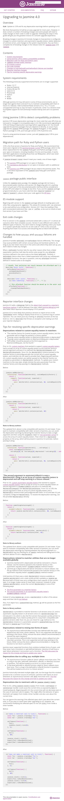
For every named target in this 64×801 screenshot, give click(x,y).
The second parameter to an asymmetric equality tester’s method (28, 592)
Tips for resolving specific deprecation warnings (24, 72)
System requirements (15, 57)
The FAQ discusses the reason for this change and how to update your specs (30, 652)
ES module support (14, 64)
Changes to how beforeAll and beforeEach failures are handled (30, 68)
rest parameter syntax (48, 435)
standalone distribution (18, 165)
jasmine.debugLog (49, 307)
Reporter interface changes (17, 70)
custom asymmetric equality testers (25, 483)
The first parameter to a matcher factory (21, 590)
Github (53, 10)
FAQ (42, 10)
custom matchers (18, 346)
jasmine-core (14, 169)
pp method (23, 599)
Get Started (9, 10)
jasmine (13, 163)
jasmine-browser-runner (31, 148)
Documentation (28, 10)
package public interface (19, 62)
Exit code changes (13, 66)
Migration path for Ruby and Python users (22, 60)
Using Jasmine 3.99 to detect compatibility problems (26, 59)
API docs (47, 193)
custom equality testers (51, 346)
